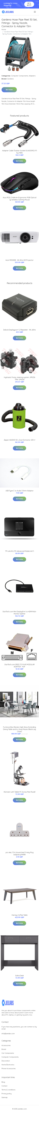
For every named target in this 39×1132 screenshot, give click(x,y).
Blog (3, 1082)
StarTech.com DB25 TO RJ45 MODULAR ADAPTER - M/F (19, 665)
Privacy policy (7, 1094)
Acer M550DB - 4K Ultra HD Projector (19, 260)
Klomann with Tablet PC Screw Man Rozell (19, 792)
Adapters (32, 76)
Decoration (6, 1061)
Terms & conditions (8, 1090)
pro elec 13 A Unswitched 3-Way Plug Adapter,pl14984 (19, 853)
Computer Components (19, 76)
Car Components (8, 1053)
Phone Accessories (9, 1068)
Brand (4, 1049)
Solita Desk (19, 976)
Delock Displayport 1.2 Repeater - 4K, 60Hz (19, 330)
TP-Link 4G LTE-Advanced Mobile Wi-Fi (19, 551)
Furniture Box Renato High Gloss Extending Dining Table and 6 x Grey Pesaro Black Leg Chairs (19, 729)
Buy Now (9, 90)
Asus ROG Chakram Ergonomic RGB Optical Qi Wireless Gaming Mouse (19, 198)
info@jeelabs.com (8, 1034)
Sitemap (4, 1097)
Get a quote (29, 4)
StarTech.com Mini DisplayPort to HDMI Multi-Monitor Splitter (19, 613)
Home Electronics (8, 1065)
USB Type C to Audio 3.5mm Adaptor (19, 491)
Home (4, 29)
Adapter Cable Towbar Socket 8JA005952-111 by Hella (19, 152)
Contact (4, 1086)
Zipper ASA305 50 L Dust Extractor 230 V (19, 440)
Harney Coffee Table (19, 915)
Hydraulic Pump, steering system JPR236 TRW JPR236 (19, 378)
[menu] (35, 11)
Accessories (6, 1045)
